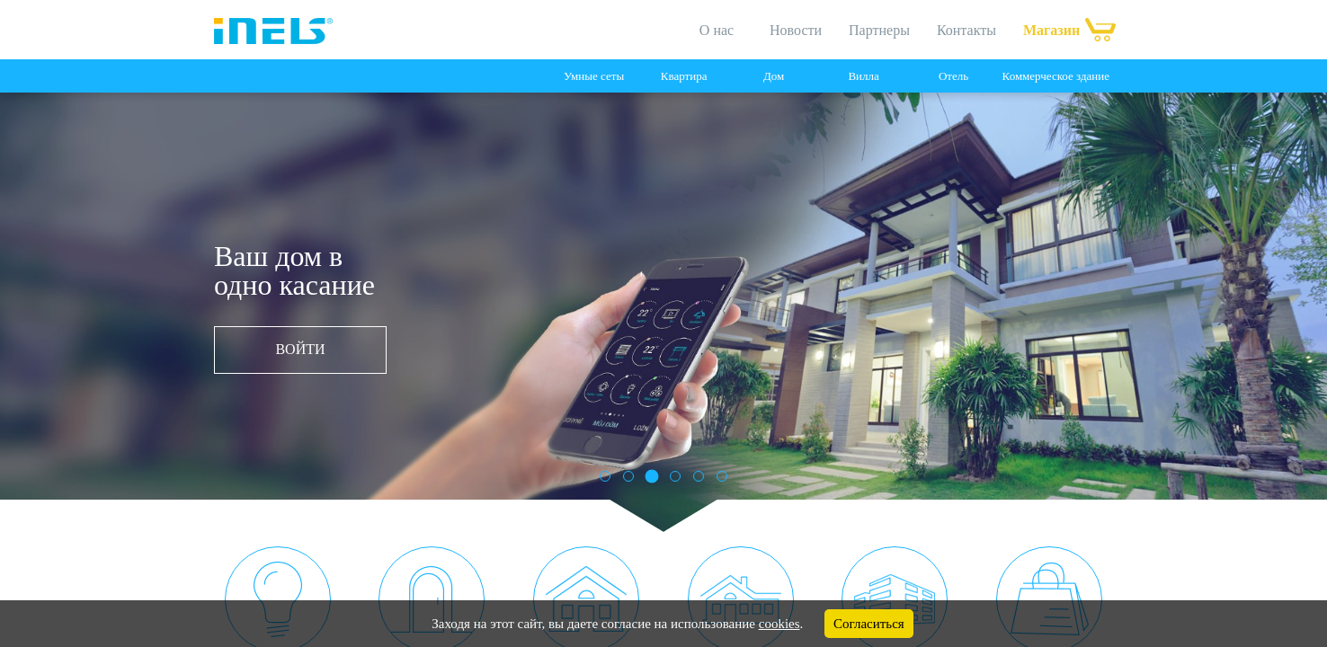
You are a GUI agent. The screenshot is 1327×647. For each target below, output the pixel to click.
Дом (773, 76)
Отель (953, 76)
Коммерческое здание (1055, 76)
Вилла (863, 76)
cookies (779, 623)
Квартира (684, 76)
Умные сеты (594, 76)
